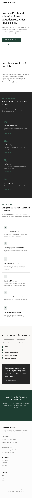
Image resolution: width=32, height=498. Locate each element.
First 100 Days (5, 462)
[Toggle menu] (28, 2)
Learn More (8, 45)
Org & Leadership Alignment (8, 452)
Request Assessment (11, 39)
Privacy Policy (11, 491)
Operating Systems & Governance (9, 442)
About (3, 475)
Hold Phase (4, 465)
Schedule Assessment (16, 413)
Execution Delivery (6, 444)
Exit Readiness (5, 467)
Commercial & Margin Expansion (9, 450)
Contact (3, 480)
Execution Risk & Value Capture (9, 439)
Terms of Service (20, 491)
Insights (3, 478)
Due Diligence (5, 460)
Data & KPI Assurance (7, 447)
